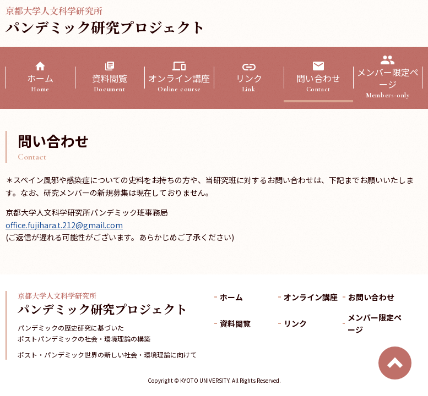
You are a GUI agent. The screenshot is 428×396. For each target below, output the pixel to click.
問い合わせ (318, 83)
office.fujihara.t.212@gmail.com (64, 224)
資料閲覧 (109, 83)
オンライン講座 (179, 83)
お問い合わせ (371, 297)
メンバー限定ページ (387, 82)
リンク (248, 83)
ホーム (40, 83)
